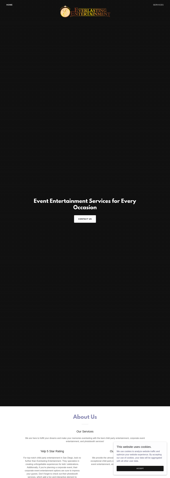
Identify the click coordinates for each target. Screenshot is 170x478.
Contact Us (85, 219)
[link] (85, 4)
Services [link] (158, 5)
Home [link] (9, 5)
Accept (140, 468)
